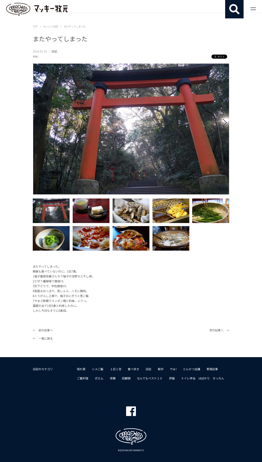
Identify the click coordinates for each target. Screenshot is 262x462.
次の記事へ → (219, 330)
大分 (35, 56)
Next (223, 129)
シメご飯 (98, 369)
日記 (54, 51)
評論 (172, 378)
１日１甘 (116, 369)
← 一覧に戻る (43, 338)
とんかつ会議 (192, 369)
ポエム (99, 378)
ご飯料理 (82, 378)
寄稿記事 (213, 369)
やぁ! (174, 369)
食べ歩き (134, 369)
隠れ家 (81, 369)
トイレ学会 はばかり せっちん (203, 378)
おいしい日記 (50, 26)
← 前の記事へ (43, 330)
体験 (113, 378)
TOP (35, 26)
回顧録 (126, 378)
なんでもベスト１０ (150, 378)
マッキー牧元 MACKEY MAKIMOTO (37, 9)
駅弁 (161, 369)
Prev (39, 129)
